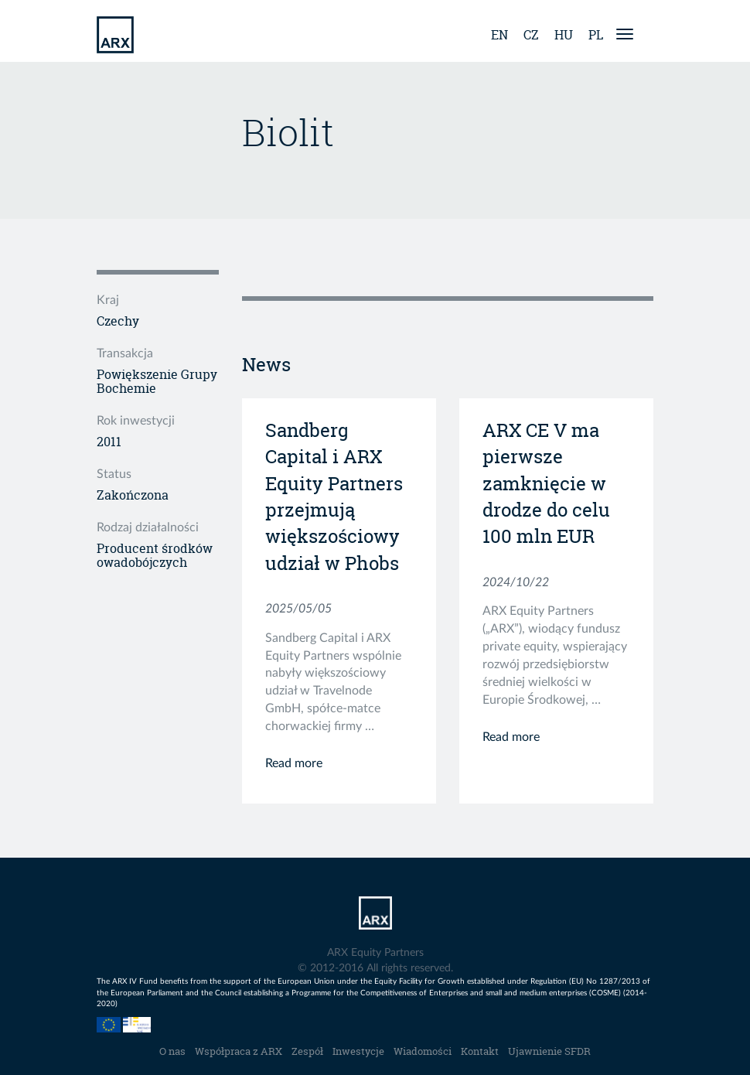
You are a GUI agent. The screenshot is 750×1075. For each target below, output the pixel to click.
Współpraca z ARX (238, 1051)
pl (595, 34)
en (499, 34)
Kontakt (480, 1051)
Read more (293, 763)
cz (531, 34)
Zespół (307, 1051)
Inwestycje (358, 1051)
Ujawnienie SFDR (549, 1051)
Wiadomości (423, 1051)
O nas (172, 1051)
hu (563, 34)
